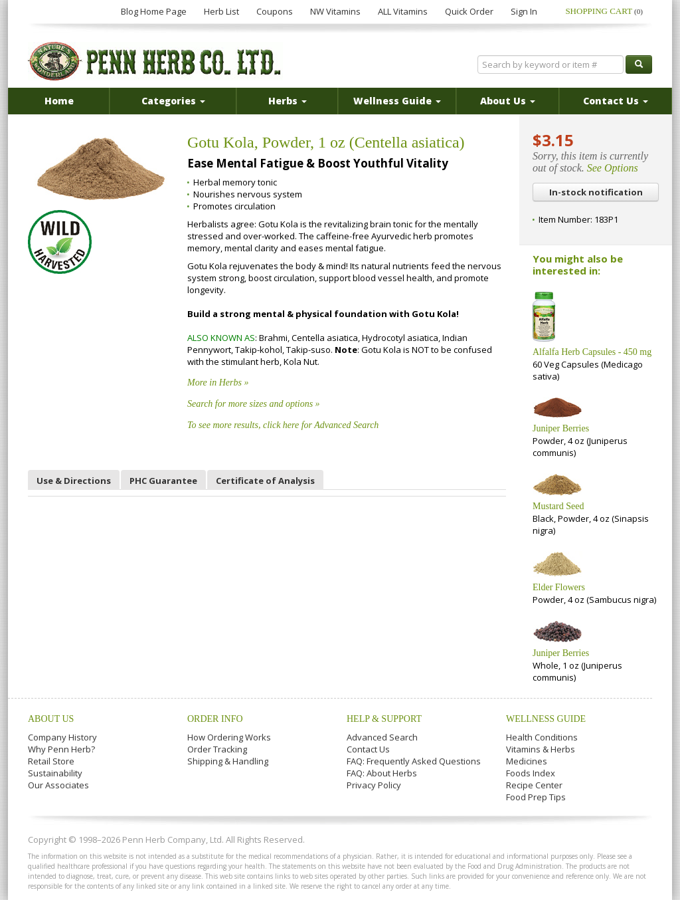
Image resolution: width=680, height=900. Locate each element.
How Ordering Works (229, 737)
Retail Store (51, 761)
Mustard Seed (558, 506)
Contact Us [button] (615, 100)
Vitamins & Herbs (540, 749)
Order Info (215, 719)
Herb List (221, 11)
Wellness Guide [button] (397, 100)
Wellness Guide (546, 719)
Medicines (526, 761)
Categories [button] (173, 100)
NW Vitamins (335, 11)
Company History (62, 737)
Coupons (274, 11)
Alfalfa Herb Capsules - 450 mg (592, 352)
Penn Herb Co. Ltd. (155, 61)
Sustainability (55, 773)
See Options (612, 167)
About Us (51, 719)
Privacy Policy (374, 785)
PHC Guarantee (163, 481)
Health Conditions (542, 737)
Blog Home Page (154, 11)
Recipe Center (534, 785)
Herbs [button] (287, 100)
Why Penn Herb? (61, 749)
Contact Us (368, 749)
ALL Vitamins (403, 11)
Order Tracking (217, 749)
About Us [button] (507, 100)
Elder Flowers (559, 587)
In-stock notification (596, 192)
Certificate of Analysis (265, 481)
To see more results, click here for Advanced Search (283, 425)
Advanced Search (382, 737)
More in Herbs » (217, 383)
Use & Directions (74, 481)
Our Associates (58, 785)
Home (59, 100)
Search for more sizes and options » (253, 404)
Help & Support (384, 719)
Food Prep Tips (536, 797)
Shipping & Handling (227, 761)
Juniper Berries (561, 428)
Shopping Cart (604, 11)
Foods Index (530, 773)
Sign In (524, 11)
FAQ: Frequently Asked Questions (414, 761)
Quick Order (469, 11)
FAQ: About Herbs (382, 773)
